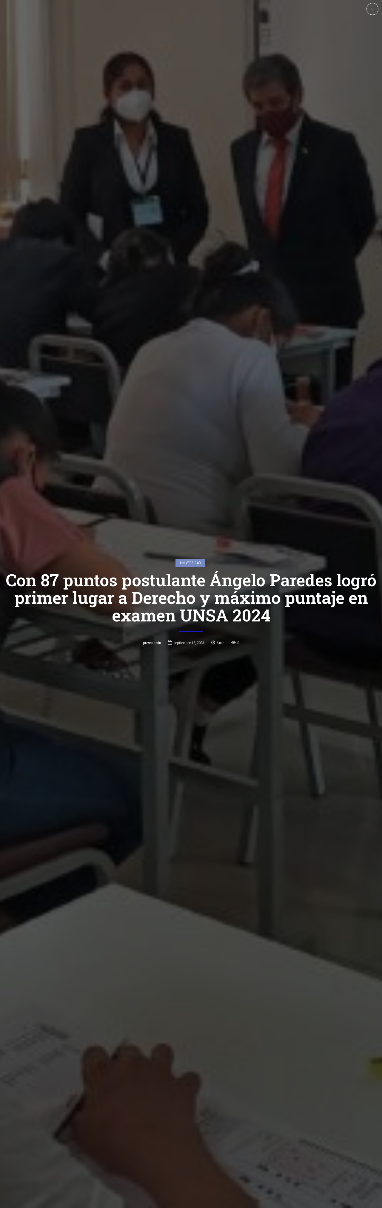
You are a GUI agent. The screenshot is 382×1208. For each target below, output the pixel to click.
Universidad (190, 541)
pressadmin (152, 620)
